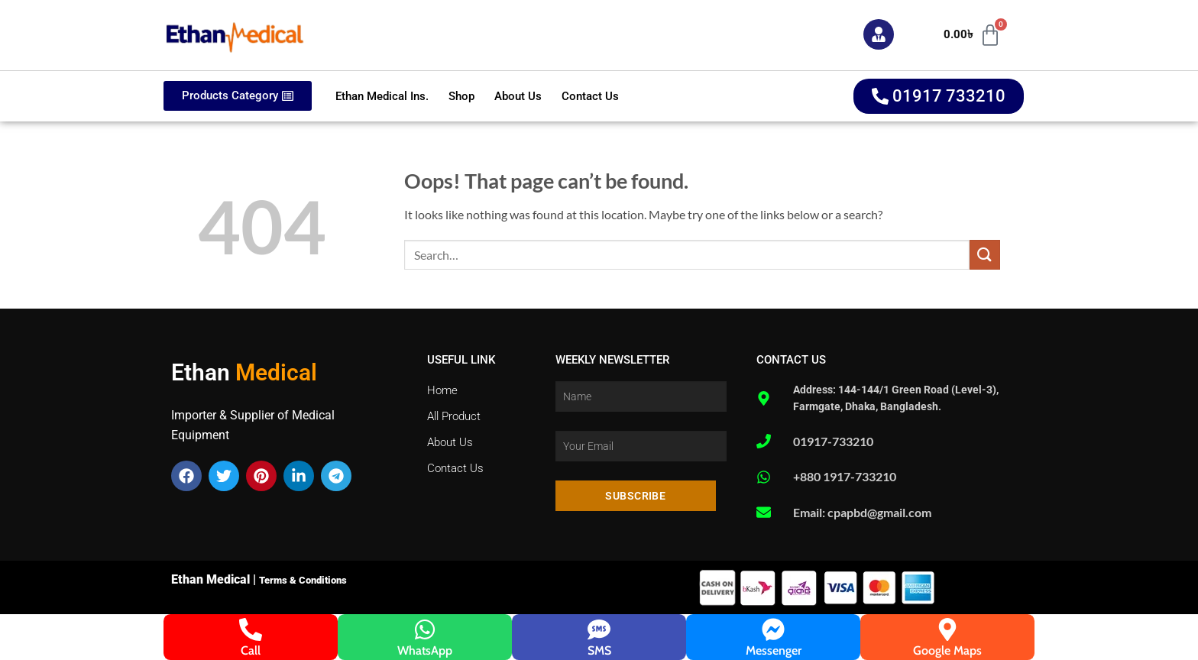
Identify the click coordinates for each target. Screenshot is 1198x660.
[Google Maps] (947, 629)
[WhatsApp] (424, 629)
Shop (461, 96)
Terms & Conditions (303, 580)
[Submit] (985, 255)
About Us (518, 96)
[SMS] (599, 629)
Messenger (773, 650)
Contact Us (590, 96)
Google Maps (947, 650)
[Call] (250, 629)
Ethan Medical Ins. (382, 96)
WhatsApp (424, 650)
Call (251, 650)
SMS (599, 650)
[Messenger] (773, 629)
